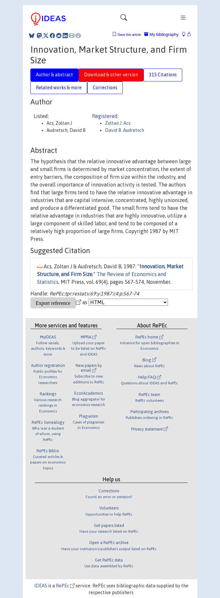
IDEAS (40, 585)
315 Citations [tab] (163, 74)
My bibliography (161, 34)
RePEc (65, 585)
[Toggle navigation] (124, 19)
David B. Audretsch (124, 130)
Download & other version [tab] (111, 74)
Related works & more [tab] (59, 87)
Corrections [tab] (105, 87)
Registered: (105, 116)
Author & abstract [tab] (54, 74)
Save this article (129, 35)
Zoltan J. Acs (118, 123)
